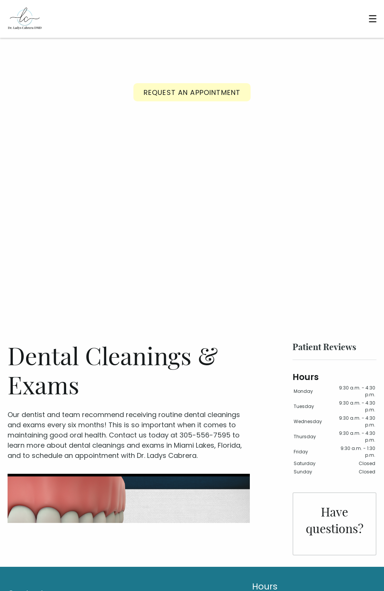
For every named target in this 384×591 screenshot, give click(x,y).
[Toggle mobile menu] (372, 19)
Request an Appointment (192, 92)
